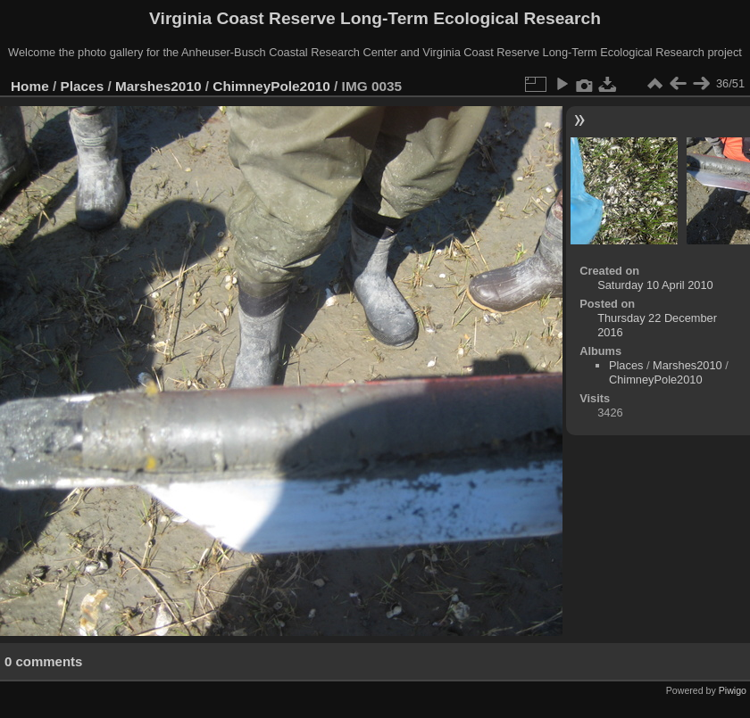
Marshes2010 (158, 86)
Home (30, 86)
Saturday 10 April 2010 (654, 285)
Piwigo (732, 690)
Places (82, 86)
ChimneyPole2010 (270, 86)
